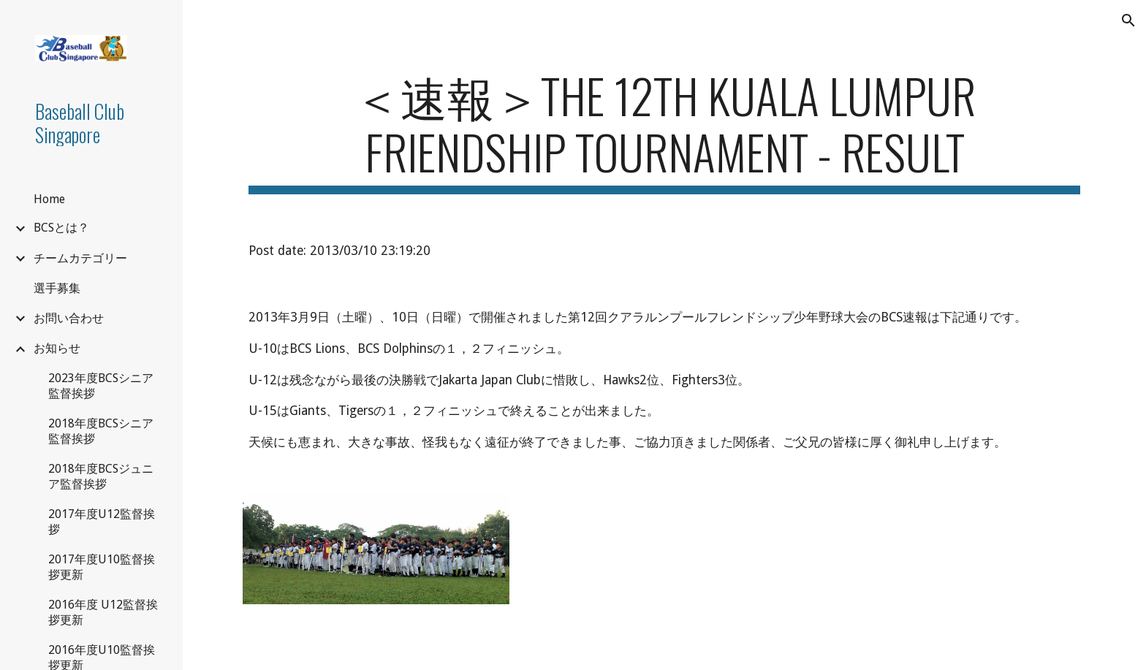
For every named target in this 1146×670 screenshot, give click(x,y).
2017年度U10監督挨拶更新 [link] (101, 567)
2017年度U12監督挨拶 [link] (101, 521)
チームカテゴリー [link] (80, 258)
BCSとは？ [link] (61, 228)
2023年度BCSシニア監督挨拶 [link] (100, 385)
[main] (664, 130)
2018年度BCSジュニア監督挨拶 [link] (100, 476)
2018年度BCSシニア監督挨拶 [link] (100, 431)
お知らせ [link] (57, 348)
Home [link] (49, 199)
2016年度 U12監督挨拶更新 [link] (103, 612)
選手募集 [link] (57, 288)
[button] (1128, 20)
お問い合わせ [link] (69, 318)
